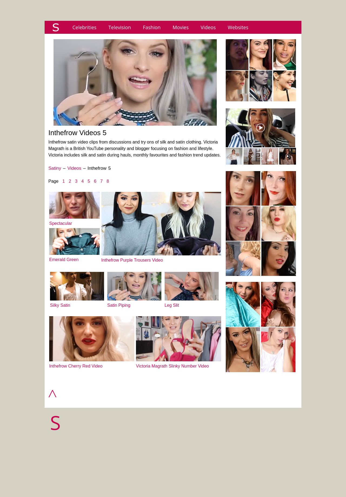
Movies (181, 27)
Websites (238, 27)
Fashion (152, 27)
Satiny (54, 168)
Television (119, 27)
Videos (208, 27)
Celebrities (84, 27)
